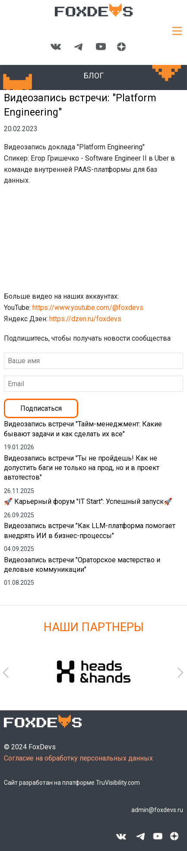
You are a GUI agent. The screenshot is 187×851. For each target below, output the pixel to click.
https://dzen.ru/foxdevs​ (86, 319)
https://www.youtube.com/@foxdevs (88, 307)
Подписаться (41, 408)
